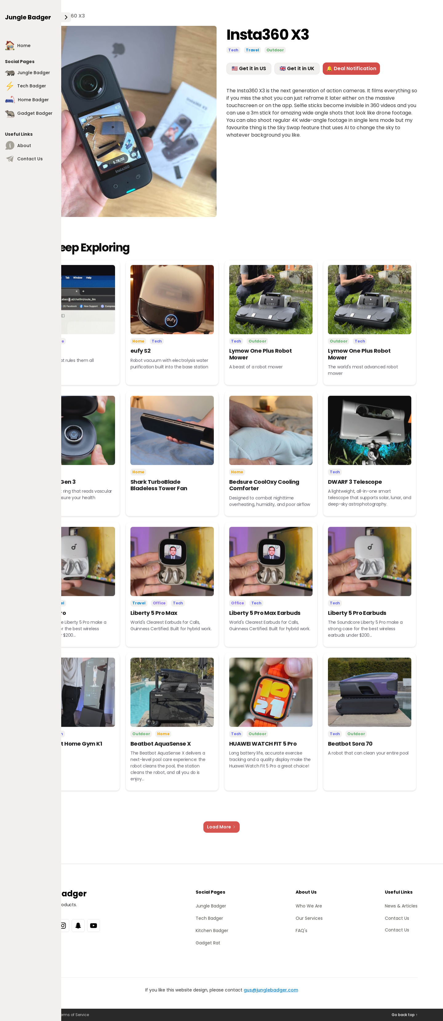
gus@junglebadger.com (271, 990)
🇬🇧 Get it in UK (297, 69)
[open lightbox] (121, 122)
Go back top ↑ (404, 1014)
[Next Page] (221, 833)
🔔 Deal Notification (351, 69)
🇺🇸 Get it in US (249, 69)
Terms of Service (73, 1014)
